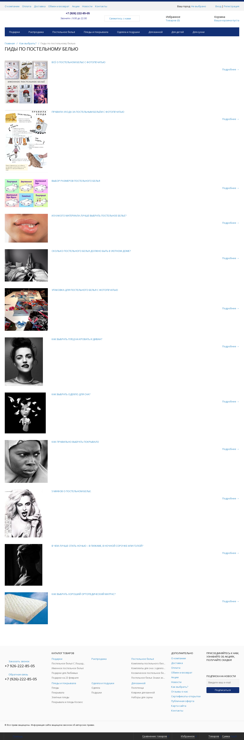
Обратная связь (16, 674)
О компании (12, 6)
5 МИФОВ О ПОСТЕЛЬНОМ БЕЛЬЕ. (71, 491)
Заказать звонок (17, 661)
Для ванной (155, 32)
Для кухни (199, 32)
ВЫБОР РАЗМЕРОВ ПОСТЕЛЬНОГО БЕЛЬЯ (76, 180)
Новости (87, 6)
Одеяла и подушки (128, 32)
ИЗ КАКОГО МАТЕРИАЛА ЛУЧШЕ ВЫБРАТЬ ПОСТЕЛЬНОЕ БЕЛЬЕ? (89, 215)
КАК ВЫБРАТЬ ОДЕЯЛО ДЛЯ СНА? (71, 394)
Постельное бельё (63, 32)
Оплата (26, 6)
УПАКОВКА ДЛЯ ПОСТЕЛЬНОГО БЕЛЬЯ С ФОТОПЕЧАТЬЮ (85, 290)
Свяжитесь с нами (122, 18)
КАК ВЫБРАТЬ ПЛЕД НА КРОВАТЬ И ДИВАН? (77, 339)
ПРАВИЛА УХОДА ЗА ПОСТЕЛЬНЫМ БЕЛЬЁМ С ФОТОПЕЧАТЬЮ (88, 111)
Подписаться (223, 690)
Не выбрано (199, 6)
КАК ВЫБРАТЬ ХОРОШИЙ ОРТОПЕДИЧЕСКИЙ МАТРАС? (84, 594)
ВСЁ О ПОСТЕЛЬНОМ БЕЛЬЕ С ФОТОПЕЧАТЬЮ (78, 62)
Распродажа (36, 32)
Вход (218, 6)
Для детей (177, 32)
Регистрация (231, 6)
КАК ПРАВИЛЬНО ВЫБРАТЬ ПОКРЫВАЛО (75, 441)
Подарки (14, 32)
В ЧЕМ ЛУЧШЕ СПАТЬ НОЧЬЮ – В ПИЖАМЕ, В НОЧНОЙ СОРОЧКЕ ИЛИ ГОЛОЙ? (97, 545)
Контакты (101, 6)
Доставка (40, 6)
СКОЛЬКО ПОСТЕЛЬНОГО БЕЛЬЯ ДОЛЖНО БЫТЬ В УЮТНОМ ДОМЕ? (91, 251)
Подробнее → (230, 69)
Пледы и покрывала (96, 32)
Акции (75, 6)
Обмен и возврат (58, 6)
